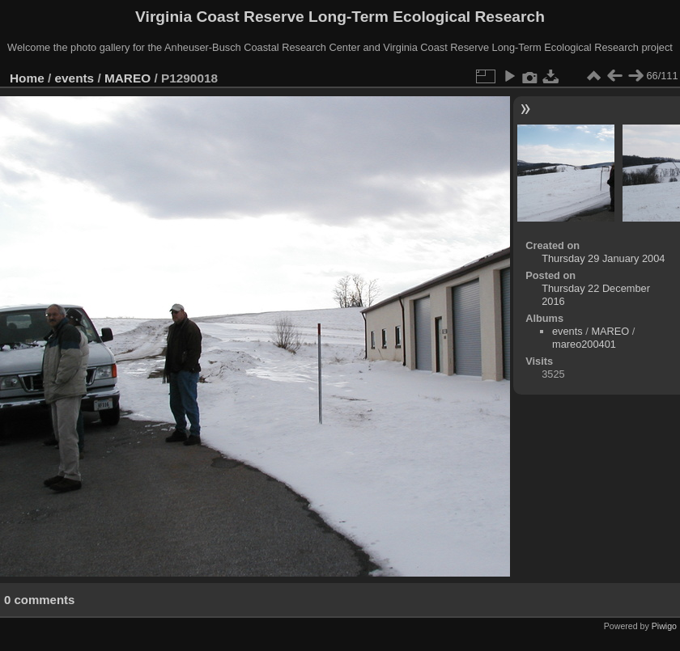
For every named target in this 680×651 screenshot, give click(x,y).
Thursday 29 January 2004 (603, 258)
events (75, 78)
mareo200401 (584, 344)
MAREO (127, 78)
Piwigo (664, 626)
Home (27, 78)
